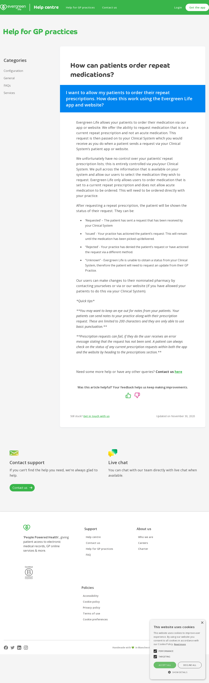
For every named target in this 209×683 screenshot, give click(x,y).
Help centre (93, 537)
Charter (143, 549)
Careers (143, 543)
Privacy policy (91, 607)
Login (178, 7)
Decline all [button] (189, 665)
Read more (180, 644)
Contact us (109, 7)
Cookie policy (91, 601)
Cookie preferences (95, 619)
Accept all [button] (165, 665)
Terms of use (91, 613)
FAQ (88, 554)
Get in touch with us (96, 416)
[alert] (177, 649)
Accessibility (91, 596)
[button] (178, 672)
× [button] (202, 622)
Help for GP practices (80, 7)
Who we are (145, 537)
